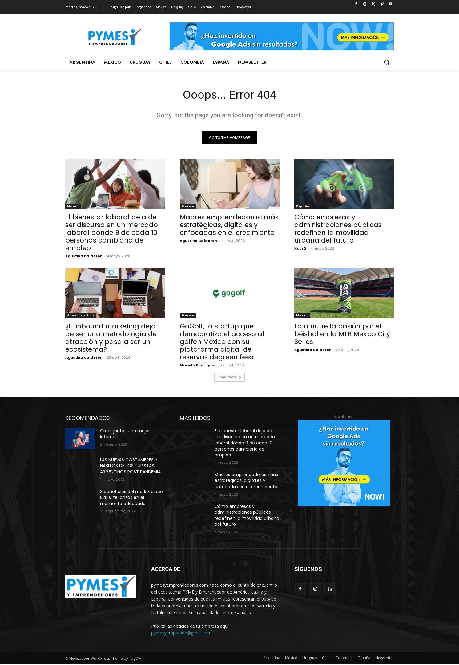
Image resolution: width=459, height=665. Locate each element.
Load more (229, 378)
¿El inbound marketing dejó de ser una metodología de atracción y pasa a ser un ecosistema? (111, 339)
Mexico (73, 207)
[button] (386, 62)
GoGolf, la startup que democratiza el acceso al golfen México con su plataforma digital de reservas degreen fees (222, 342)
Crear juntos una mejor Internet (125, 435)
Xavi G (300, 249)
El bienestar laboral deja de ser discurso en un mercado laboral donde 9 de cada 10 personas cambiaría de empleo (111, 233)
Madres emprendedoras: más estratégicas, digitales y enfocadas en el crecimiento (229, 226)
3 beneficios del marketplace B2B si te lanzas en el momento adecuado (131, 498)
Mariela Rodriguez (198, 366)
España (302, 207)
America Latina (80, 316)
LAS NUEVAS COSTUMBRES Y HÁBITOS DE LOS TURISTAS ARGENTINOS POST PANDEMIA (130, 467)
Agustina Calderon (84, 257)
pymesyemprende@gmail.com (181, 634)
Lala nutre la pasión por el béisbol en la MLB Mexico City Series (342, 335)
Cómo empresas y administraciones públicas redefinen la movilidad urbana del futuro (338, 230)
